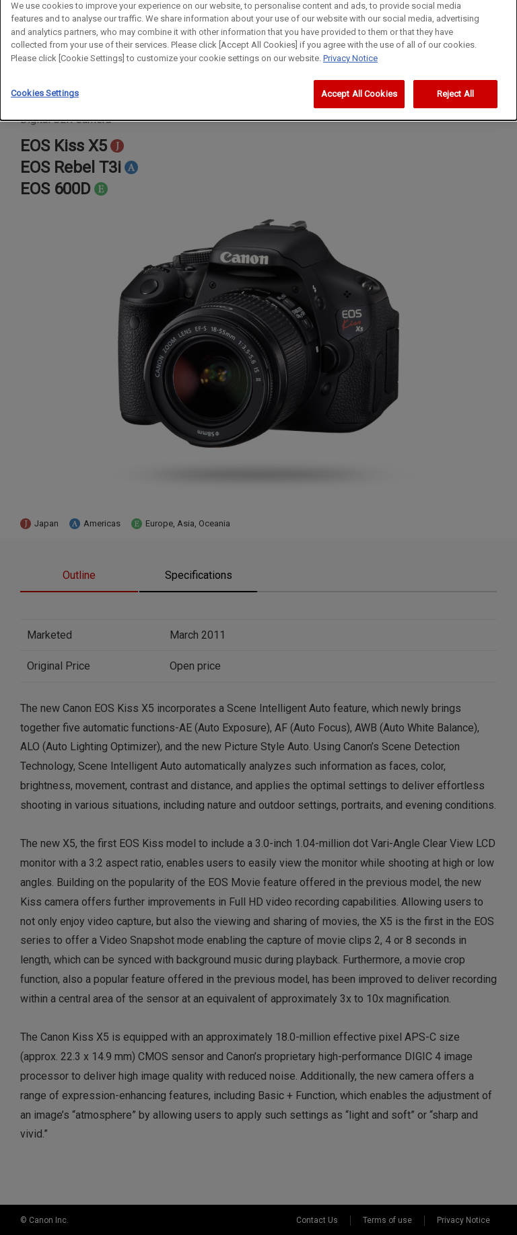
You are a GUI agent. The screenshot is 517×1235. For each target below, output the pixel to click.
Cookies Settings (45, 90)
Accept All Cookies (359, 91)
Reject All (455, 91)
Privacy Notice (350, 55)
